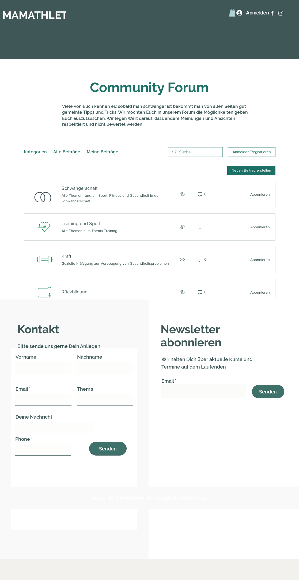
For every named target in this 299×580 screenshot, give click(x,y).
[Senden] (108, 449)
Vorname (26, 357)
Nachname (89, 357)
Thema (85, 389)
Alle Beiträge (66, 151)
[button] (232, 13)
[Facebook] (272, 13)
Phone (22, 439)
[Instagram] (281, 13)
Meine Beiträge (102, 151)
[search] (195, 152)
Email (22, 389)
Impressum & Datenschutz (177, 498)
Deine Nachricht (34, 417)
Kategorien (35, 151)
